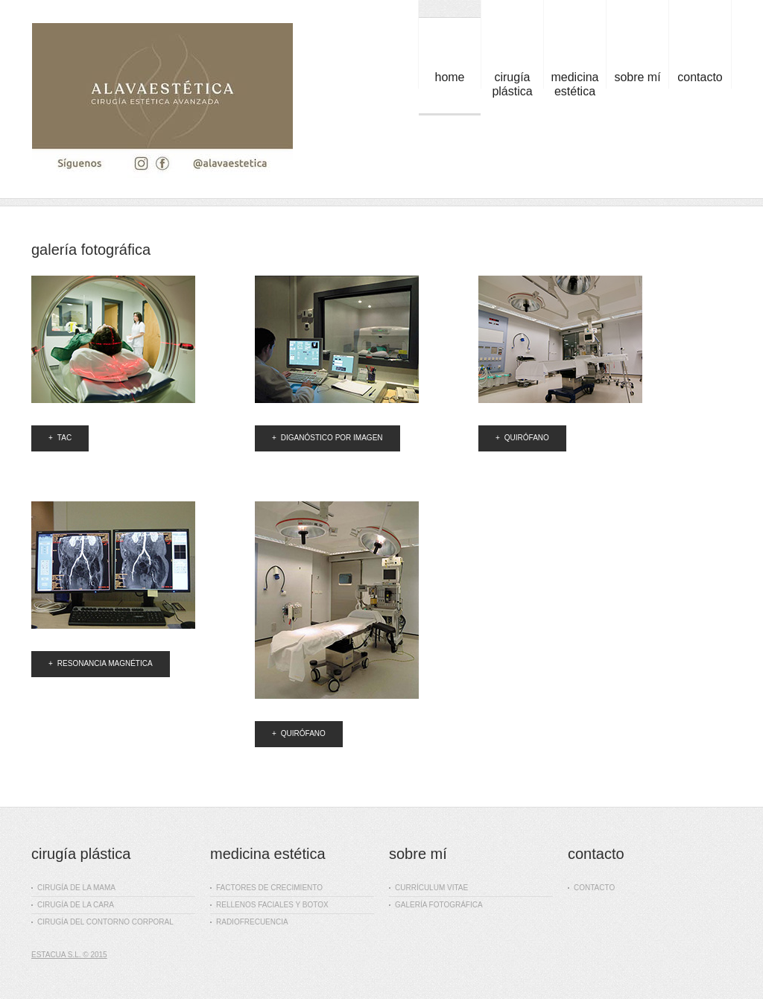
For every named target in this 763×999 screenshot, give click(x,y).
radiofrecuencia (249, 922)
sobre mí (637, 77)
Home (449, 77)
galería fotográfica (436, 905)
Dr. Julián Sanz (162, 103)
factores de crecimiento (266, 888)
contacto (699, 77)
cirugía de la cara (72, 905)
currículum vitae (428, 888)
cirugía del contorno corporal (102, 922)
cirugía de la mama (73, 888)
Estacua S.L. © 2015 (69, 955)
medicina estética (574, 84)
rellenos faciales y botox (269, 905)
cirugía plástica (512, 84)
